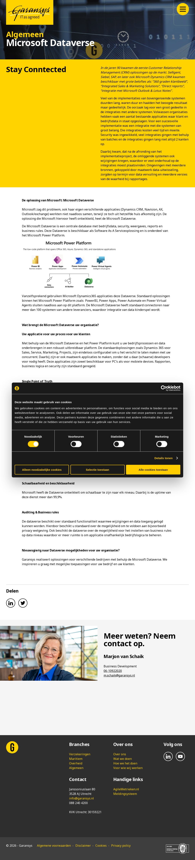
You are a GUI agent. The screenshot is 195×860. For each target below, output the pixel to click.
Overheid (75, 763)
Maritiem (75, 759)
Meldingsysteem (125, 794)
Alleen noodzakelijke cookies (42, 469)
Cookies (101, 845)
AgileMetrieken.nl (126, 789)
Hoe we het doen (125, 763)
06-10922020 (113, 671)
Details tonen (163, 458)
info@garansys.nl (81, 798)
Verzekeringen (79, 754)
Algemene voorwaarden (54, 845)
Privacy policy (121, 845)
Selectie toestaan (97, 469)
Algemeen (76, 768)
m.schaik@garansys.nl (119, 675)
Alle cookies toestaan (153, 469)
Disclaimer (83, 845)
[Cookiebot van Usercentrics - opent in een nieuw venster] (163, 388)
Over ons (119, 754)
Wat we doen (122, 759)
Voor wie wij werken (128, 768)
